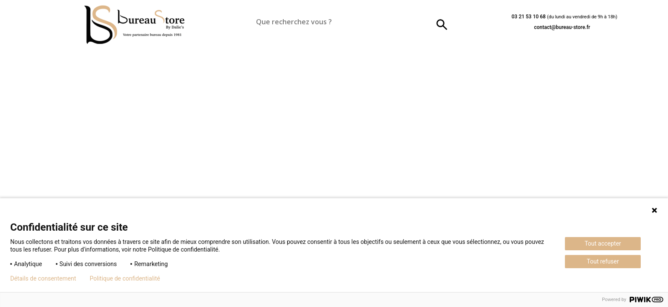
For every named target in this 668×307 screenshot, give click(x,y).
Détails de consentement (43, 278)
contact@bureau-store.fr (562, 27)
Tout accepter (602, 243)
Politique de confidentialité (125, 278)
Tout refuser (603, 261)
